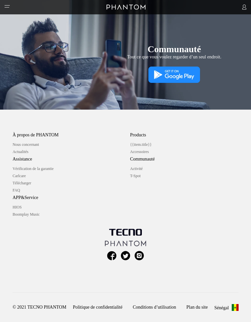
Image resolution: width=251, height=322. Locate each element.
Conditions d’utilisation (154, 307)
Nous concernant (25, 144)
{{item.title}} (141, 144)
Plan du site (197, 307)
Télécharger (21, 183)
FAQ (16, 190)
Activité (136, 168)
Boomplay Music (26, 214)
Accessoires (139, 151)
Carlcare (19, 176)
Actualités (20, 151)
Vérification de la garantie (33, 168)
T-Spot (135, 176)
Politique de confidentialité (98, 307)
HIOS (17, 207)
